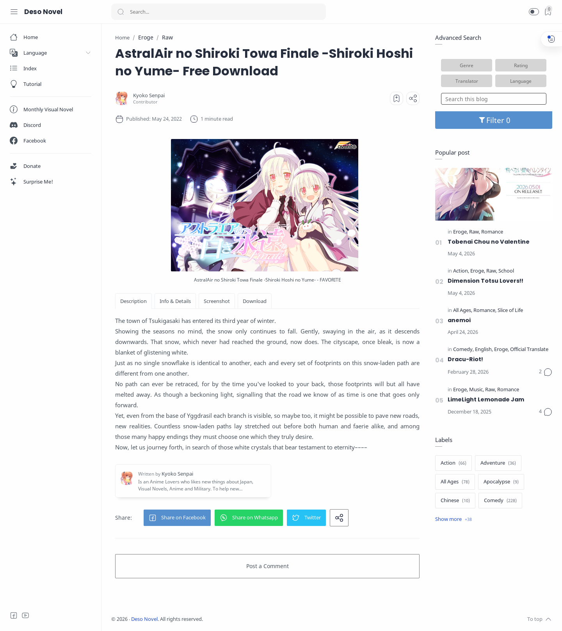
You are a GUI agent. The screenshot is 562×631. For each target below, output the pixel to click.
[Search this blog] (493, 99)
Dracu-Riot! (465, 359)
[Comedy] (463, 349)
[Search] (218, 12)
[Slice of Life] (510, 310)
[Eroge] (460, 232)
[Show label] (453, 519)
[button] (534, 11)
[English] (484, 349)
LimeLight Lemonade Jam (486, 399)
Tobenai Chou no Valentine (489, 242)
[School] (506, 271)
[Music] (476, 390)
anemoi (459, 320)
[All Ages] (462, 310)
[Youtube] (25, 615)
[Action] (461, 271)
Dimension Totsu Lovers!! (485, 281)
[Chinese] (455, 500)
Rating (521, 65)
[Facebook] (14, 615)
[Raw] (474, 232)
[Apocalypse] (501, 482)
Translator (466, 81)
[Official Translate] (529, 349)
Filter (494, 120)
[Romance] (492, 232)
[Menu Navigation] (14, 11)
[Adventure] (498, 463)
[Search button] (120, 12)
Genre (466, 65)
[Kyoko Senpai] (149, 95)
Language (521, 81)
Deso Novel (43, 11)
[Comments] (545, 372)
